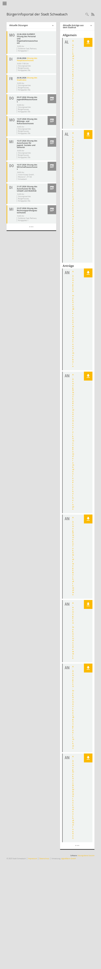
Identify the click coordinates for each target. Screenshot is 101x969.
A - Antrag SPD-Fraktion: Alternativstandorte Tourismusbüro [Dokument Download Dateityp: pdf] (73, 318)
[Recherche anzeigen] (87, 14)
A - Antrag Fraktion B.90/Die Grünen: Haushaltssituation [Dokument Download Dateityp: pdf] (73, 797)
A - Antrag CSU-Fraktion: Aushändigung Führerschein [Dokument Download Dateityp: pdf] (73, 707)
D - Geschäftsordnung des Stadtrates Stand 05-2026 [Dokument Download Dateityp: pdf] (73, 83)
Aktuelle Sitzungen (18, 25)
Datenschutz (44, 858)
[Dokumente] (77, 843)
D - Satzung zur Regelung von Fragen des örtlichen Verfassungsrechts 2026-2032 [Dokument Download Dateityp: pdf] (73, 196)
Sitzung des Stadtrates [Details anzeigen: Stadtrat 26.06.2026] (27, 78)
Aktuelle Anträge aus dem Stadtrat (73, 26)
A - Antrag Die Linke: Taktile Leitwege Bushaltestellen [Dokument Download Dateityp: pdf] (73, 556)
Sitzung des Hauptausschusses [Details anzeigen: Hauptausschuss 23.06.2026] (27, 59)
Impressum (32, 858)
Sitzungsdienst (86, 855)
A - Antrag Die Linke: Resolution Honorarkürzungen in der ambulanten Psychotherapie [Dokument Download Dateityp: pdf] (73, 441)
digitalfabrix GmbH (68, 858)
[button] (52, 98)
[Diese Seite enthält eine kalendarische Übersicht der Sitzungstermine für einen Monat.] (31, 225)
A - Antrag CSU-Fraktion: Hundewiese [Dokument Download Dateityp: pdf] (73, 630)
